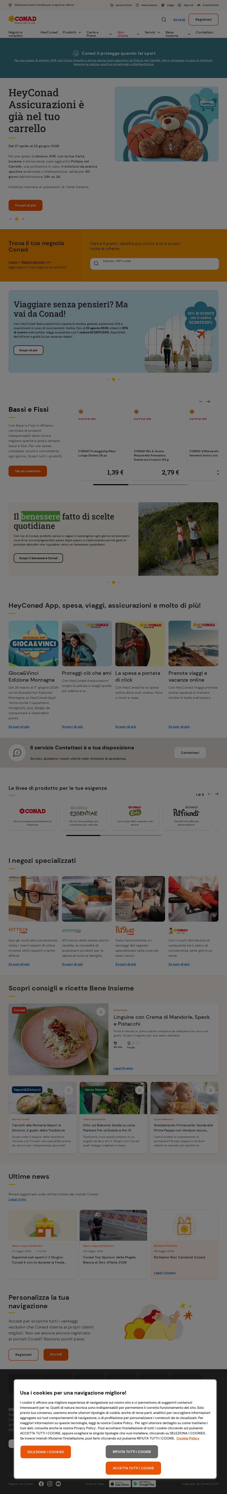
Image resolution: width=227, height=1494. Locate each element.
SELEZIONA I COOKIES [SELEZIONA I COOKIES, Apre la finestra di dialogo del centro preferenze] (45, 1452)
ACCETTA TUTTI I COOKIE (133, 1468)
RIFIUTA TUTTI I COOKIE (132, 1451)
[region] (115, 1429)
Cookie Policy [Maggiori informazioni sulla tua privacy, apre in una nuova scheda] (188, 1438)
